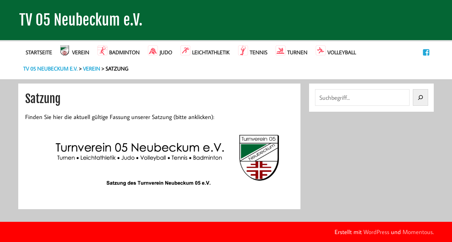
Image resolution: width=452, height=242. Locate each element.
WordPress (376, 232)
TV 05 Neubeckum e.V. (81, 20)
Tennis (258, 52)
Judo (166, 52)
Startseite (39, 52)
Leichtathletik (210, 52)
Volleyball (341, 52)
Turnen (297, 52)
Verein (80, 52)
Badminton (124, 52)
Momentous (418, 232)
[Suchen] (420, 97)
